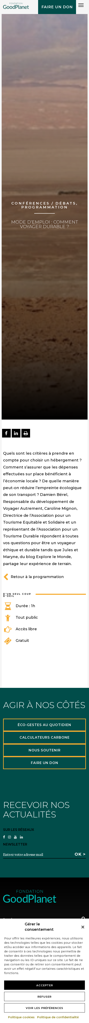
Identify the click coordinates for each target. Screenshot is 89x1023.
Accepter (44, 985)
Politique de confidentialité (58, 1017)
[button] (83, 927)
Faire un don (57, 7)
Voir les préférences (44, 1008)
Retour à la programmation (33, 577)
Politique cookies (21, 1017)
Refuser (44, 996)
